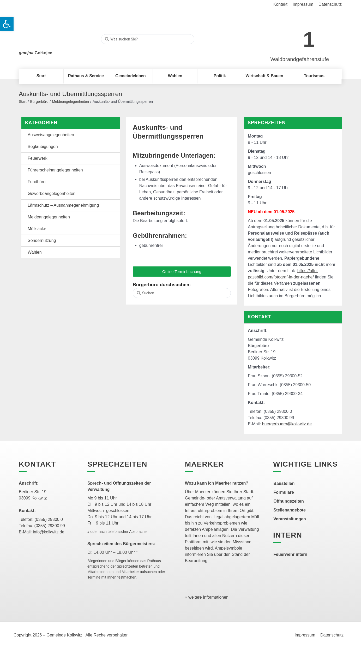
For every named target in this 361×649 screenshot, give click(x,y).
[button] (182, 271)
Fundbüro (37, 182)
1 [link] (309, 39)
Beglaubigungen (43, 146)
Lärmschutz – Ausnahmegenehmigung (63, 205)
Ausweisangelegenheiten (51, 135)
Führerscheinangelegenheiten (55, 170)
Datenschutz (332, 635)
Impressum (305, 635)
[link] (292, 37)
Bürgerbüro (39, 101)
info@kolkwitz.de (48, 532)
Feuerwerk (37, 158)
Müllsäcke (37, 229)
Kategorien (41, 122)
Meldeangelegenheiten (70, 101)
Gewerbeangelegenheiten (51, 193)
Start (23, 101)
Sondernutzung (42, 240)
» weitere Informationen (206, 597)
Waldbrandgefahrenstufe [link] (299, 59)
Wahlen (35, 252)
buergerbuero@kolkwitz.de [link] (287, 424)
